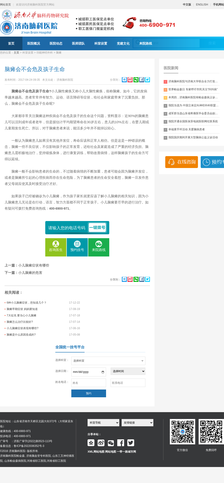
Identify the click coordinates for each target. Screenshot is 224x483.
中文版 (187, 4)
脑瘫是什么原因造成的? (21, 334)
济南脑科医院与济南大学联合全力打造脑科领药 (191, 82)
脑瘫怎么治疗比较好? (20, 321)
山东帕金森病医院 (15, 460)
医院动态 (56, 43)
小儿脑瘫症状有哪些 (33, 265)
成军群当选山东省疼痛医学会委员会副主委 (191, 114)
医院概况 (33, 43)
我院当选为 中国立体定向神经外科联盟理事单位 (191, 106)
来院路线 (145, 43)
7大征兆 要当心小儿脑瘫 (21, 315)
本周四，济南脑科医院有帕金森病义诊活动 (191, 98)
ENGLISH (202, 4)
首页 (11, 43)
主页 (16, 52)
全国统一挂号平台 (70, 347)
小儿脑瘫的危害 (30, 273)
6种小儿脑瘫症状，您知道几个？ (27, 302)
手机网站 (218, 4)
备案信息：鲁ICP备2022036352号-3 (22, 446)
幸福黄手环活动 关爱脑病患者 (184, 130)
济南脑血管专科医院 (38, 455)
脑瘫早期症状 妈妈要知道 (22, 309)
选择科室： (62, 360)
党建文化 (123, 43)
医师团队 (78, 43)
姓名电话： (62, 382)
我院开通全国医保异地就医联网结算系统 (191, 122)
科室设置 (100, 43)
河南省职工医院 (36, 460)
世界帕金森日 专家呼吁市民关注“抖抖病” (191, 90)
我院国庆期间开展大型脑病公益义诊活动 (191, 138)
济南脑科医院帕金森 (12, 455)
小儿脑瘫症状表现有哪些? (22, 328)
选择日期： (62, 371)
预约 (88, 393)
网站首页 (5, 4)
